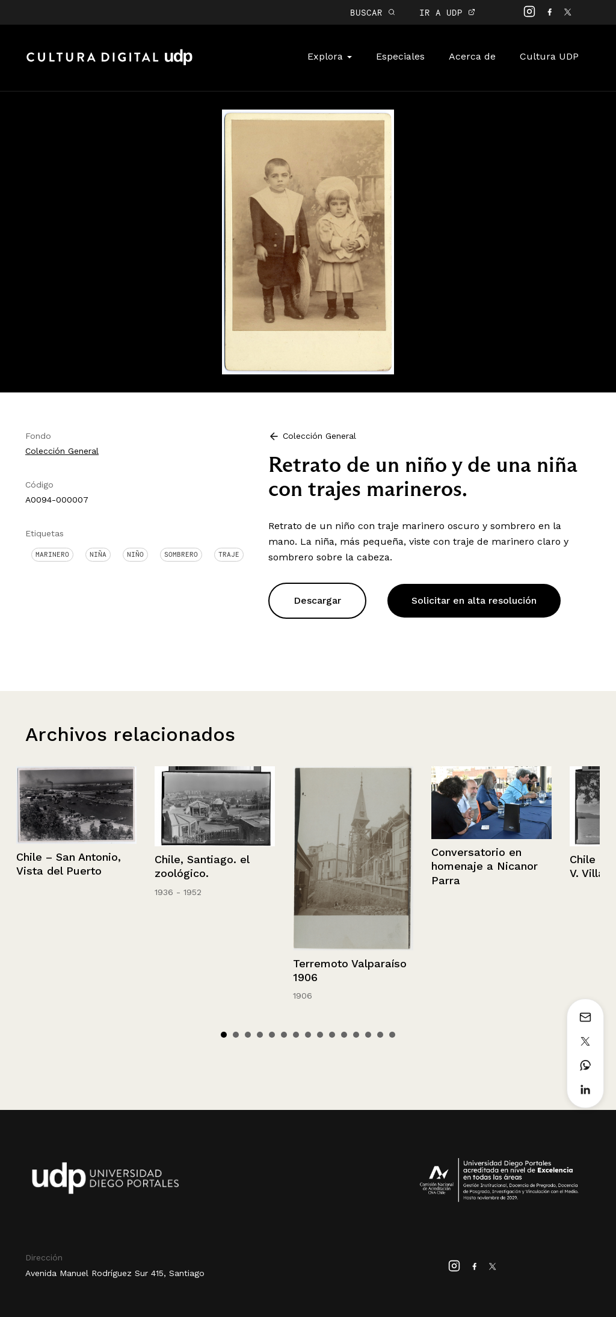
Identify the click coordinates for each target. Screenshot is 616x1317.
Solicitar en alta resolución (474, 600)
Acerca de (472, 56)
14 (380, 1035)
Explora (329, 56)
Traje (228, 554)
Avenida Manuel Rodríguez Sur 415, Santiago (115, 1273)
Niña (98, 554)
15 (392, 1035)
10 (332, 1035)
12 (356, 1035)
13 (368, 1035)
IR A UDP (447, 12)
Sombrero (181, 554)
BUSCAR (372, 12)
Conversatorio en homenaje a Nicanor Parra (484, 866)
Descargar (317, 600)
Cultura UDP (549, 56)
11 (344, 1035)
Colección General (62, 451)
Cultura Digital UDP (109, 64)
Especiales (400, 56)
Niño (135, 554)
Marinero (52, 554)
